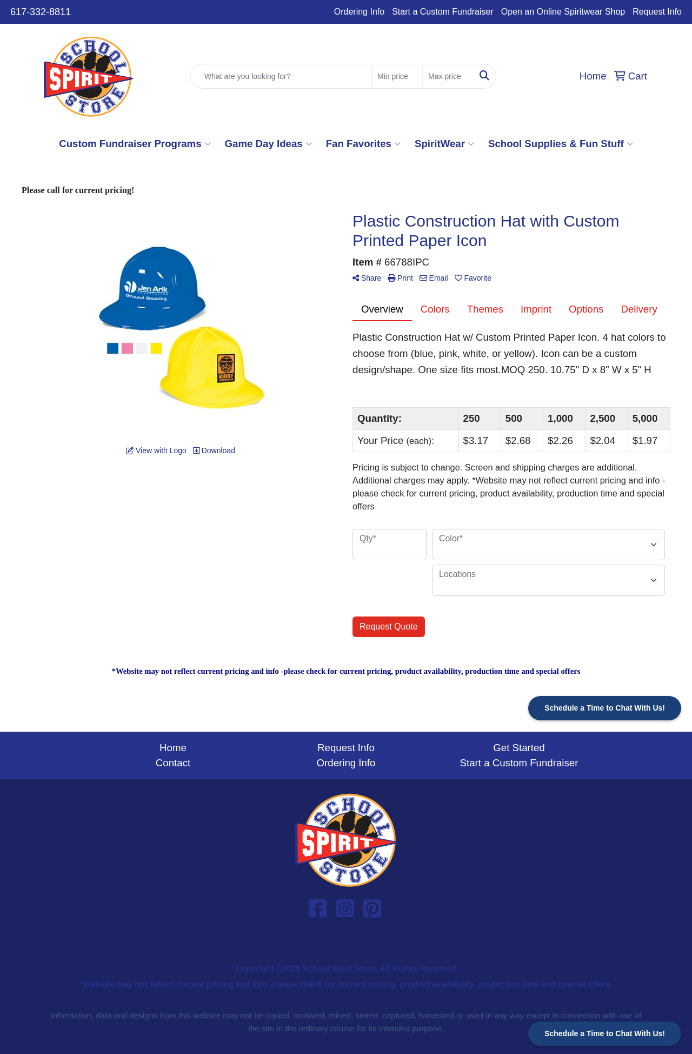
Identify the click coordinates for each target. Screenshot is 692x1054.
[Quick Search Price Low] (397, 76)
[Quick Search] (281, 76)
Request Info (657, 11)
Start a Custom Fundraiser (443, 11)
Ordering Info (359, 11)
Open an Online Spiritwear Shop (563, 11)
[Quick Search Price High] (448, 76)
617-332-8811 (40, 11)
